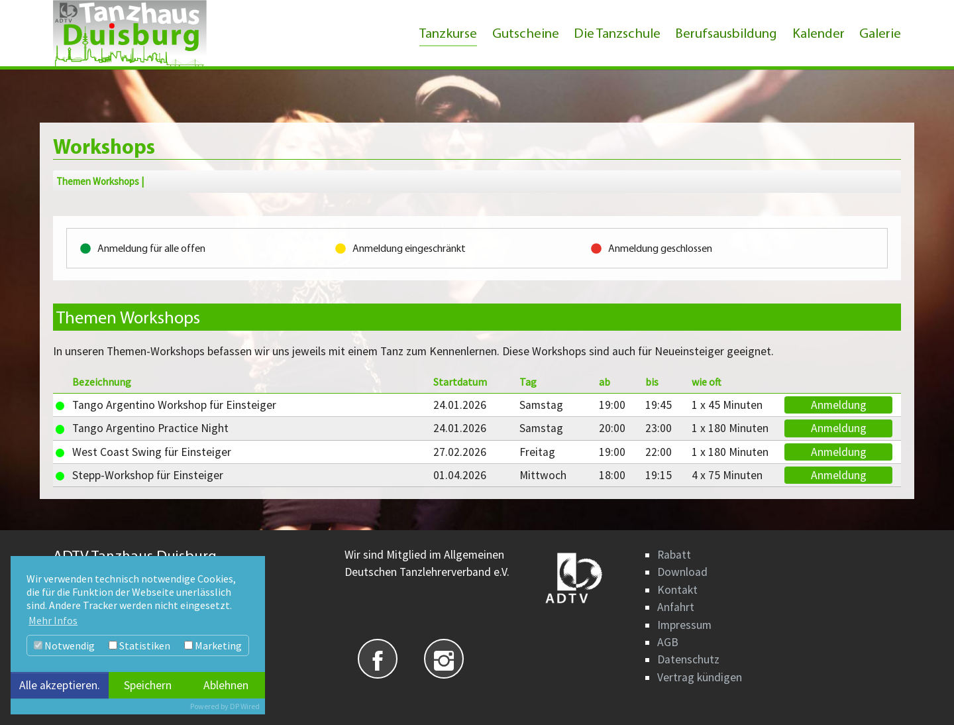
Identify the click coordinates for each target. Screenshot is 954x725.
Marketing (213, 645)
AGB (667, 642)
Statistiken (139, 645)
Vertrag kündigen (699, 677)
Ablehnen (225, 685)
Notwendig (64, 645)
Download (682, 572)
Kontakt (677, 590)
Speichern (148, 685)
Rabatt (674, 554)
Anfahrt (675, 607)
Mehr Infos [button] (53, 620)
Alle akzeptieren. (59, 685)
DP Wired (245, 706)
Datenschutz (688, 659)
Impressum (684, 625)
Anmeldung (839, 405)
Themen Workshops (97, 181)
